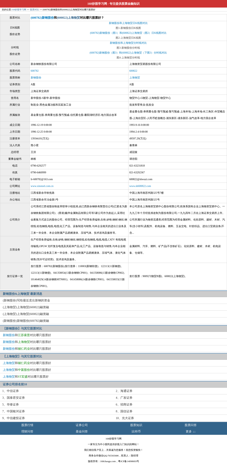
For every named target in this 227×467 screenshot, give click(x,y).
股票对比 (34, 9)
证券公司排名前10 (15, 384)
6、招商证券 (124, 404)
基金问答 (82, 431)
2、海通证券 (124, 390)
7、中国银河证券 (13, 411)
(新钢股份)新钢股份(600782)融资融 (26, 320)
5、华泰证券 (10, 404)
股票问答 (191, 425)
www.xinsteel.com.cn (42, 186)
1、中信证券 (10, 390)
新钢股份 (36, 77)
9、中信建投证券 (13, 418)
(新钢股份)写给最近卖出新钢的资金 (26, 300)
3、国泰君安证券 (13, 397)
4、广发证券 (124, 397)
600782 (35, 70)
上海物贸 (134, 77)
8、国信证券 (124, 411)
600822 (133, 70)
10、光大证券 (125, 418)
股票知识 (136, 425)
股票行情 (27, 425)
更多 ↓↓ (191, 431)
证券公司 (82, 425)
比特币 (136, 431)
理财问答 (27, 431)
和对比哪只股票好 (27, 335)
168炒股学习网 (97, 3)
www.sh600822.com (140, 186)
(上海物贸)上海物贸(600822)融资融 (26, 307)
